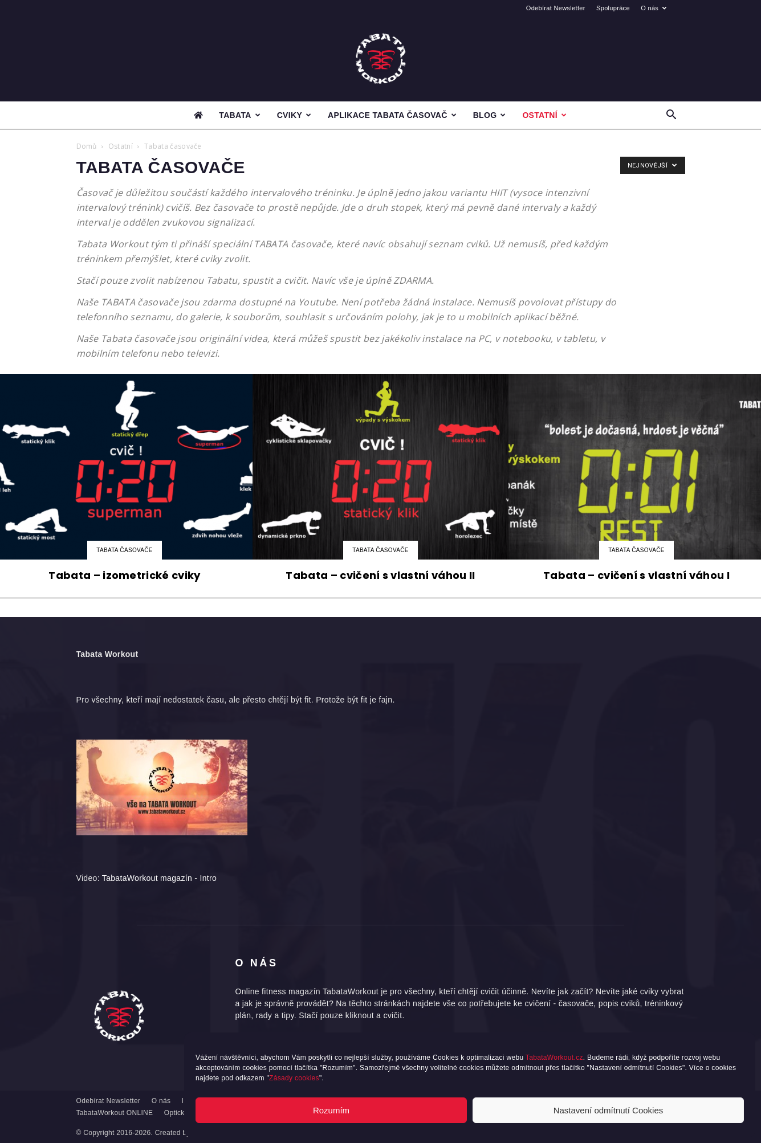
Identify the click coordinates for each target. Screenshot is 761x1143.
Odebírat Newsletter (555, 8)
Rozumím (331, 1110)
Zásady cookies (294, 1078)
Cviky (294, 115)
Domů (86, 146)
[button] (671, 116)
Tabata (240, 115)
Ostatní (544, 115)
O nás (653, 8)
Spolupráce (613, 8)
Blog (489, 115)
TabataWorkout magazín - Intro (159, 878)
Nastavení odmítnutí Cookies (609, 1110)
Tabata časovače (124, 550)
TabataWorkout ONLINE (114, 1113)
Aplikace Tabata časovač (392, 115)
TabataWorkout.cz (554, 1058)
